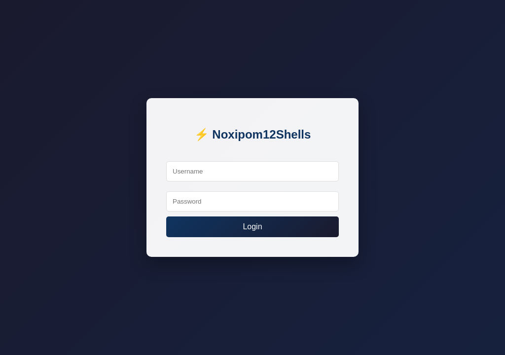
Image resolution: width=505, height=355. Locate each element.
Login (252, 226)
